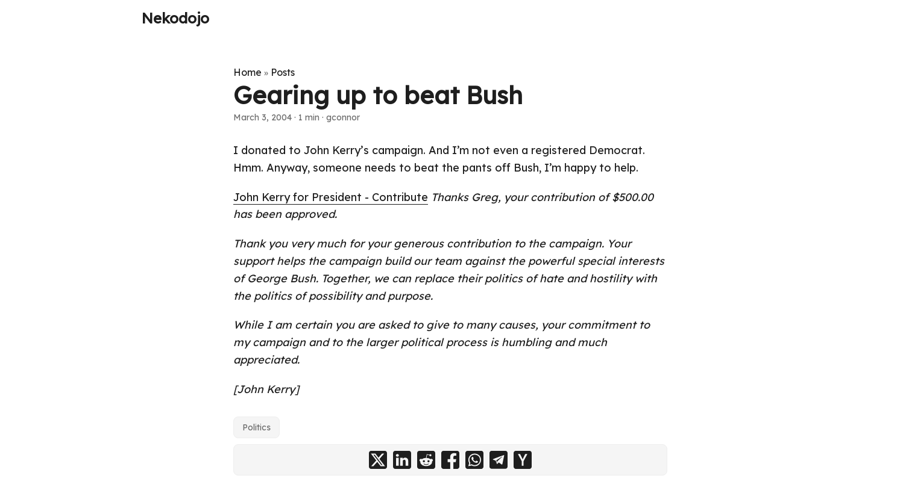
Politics (256, 427)
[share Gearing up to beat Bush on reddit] (426, 460)
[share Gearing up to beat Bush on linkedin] (402, 460)
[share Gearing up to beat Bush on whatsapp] (474, 460)
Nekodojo (175, 18)
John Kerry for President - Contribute (330, 197)
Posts (283, 72)
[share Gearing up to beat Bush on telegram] (498, 460)
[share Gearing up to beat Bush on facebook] (450, 460)
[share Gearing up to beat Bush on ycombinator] (523, 460)
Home (247, 72)
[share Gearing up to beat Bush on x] (378, 460)
